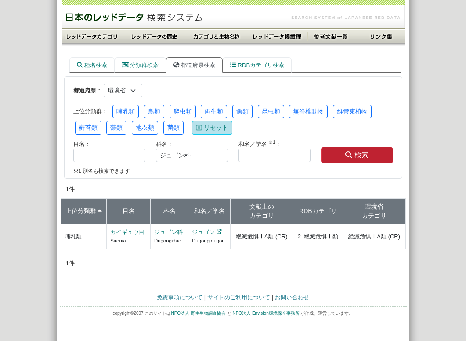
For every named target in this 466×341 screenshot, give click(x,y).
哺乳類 (125, 111)
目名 (129, 210)
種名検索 (92, 65)
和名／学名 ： (259, 143)
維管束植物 (352, 111)
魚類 (242, 111)
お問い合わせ (292, 297)
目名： (81, 144)
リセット (212, 127)
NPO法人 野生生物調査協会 (198, 313)
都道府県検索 (194, 65)
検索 (356, 155)
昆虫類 (271, 111)
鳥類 (154, 111)
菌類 (173, 127)
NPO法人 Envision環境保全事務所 (265, 313)
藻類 (116, 127)
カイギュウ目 (127, 232)
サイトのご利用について (238, 297)
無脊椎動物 (308, 111)
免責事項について (179, 297)
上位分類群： (90, 111)
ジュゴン (203, 232)
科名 (169, 210)
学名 (219, 210)
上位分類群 (80, 210)
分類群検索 (140, 65)
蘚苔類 (88, 127)
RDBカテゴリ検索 (257, 65)
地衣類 (145, 127)
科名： (164, 144)
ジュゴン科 (168, 232)
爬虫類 (182, 111)
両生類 (214, 111)
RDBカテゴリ (318, 210)
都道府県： (87, 90)
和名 (200, 210)
